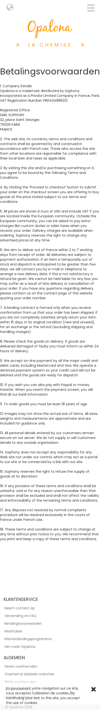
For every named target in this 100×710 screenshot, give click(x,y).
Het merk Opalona (20, 646)
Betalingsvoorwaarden (23, 623)
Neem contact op (20, 608)
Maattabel (13, 631)
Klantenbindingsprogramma (28, 639)
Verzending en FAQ (20, 615)
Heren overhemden (21, 666)
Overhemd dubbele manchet (29, 674)
